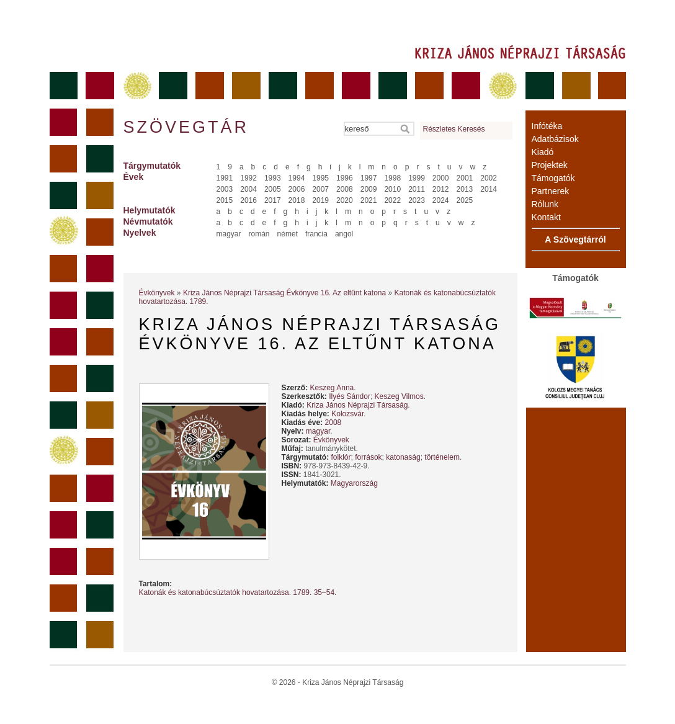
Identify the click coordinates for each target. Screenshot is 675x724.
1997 (368, 178)
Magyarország (354, 483)
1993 (272, 178)
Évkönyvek (157, 292)
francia (316, 234)
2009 (368, 189)
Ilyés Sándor (349, 396)
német (287, 234)
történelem (442, 457)
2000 (440, 178)
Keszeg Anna (332, 387)
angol (344, 234)
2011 (416, 189)
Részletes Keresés (454, 129)
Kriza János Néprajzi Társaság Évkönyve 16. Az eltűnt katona (284, 292)
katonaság (403, 457)
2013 (465, 189)
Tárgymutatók (152, 166)
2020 (344, 200)
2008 (344, 189)
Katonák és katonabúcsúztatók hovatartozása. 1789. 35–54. (238, 592)
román (259, 234)
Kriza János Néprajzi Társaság (357, 405)
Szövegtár (185, 127)
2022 (392, 200)
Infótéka (547, 126)
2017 (272, 200)
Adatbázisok (555, 139)
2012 (440, 189)
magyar (229, 234)
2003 (225, 189)
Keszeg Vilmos (399, 396)
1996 (344, 178)
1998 (392, 178)
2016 (248, 200)
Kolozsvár (347, 413)
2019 (320, 200)
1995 (320, 178)
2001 (465, 178)
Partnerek (551, 191)
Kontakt (546, 217)
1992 (248, 178)
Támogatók (553, 178)
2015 (225, 200)
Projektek (550, 165)
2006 (296, 189)
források (368, 457)
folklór (341, 457)
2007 (320, 189)
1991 (225, 178)
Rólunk (545, 204)
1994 (296, 178)
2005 (272, 189)
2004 (248, 189)
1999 (416, 178)
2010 (392, 189)
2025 (465, 200)
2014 (488, 189)
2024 (440, 200)
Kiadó (543, 152)
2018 (296, 200)
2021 (368, 200)
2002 (488, 178)
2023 (416, 200)
